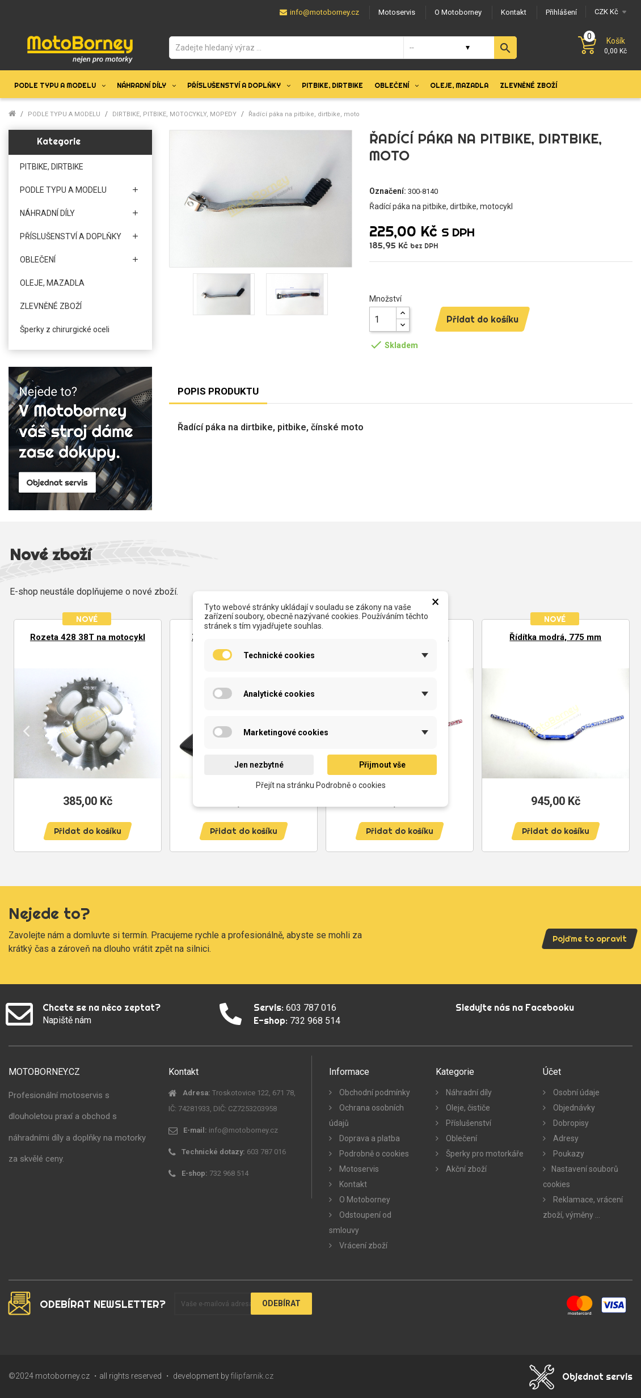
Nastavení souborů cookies (580, 1176)
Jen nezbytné (259, 764)
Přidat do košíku (482, 319)
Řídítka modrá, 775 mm (555, 637)
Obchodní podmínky (374, 1092)
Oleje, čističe (467, 1107)
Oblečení (460, 1138)
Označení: (387, 191)
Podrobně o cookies (373, 1153)
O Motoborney (364, 1199)
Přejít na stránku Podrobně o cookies (321, 785)
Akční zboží (465, 1169)
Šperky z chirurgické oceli (64, 329)
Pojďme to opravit (590, 939)
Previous (26, 730)
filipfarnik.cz (252, 1375)
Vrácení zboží (362, 1245)
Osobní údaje (575, 1092)
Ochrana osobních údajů (366, 1115)
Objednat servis (597, 1376)
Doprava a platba (369, 1138)
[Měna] (608, 12)
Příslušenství (467, 1123)
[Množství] (383, 319)
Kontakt (352, 1184)
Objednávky (573, 1107)
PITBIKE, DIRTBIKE (51, 166)
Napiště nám (67, 1020)
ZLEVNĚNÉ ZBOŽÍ (51, 306)
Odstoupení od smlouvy (360, 1222)
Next (614, 730)
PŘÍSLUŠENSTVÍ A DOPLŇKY (70, 236)
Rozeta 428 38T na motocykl (87, 637)
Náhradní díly (468, 1092)
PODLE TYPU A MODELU (63, 189)
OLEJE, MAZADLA (52, 282)
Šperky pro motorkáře (484, 1153)
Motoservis (358, 1169)
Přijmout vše (382, 764)
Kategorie (59, 141)
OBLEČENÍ (38, 259)
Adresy (565, 1138)
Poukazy (567, 1153)
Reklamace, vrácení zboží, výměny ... (583, 1207)
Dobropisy (570, 1123)
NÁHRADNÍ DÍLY (47, 213)
